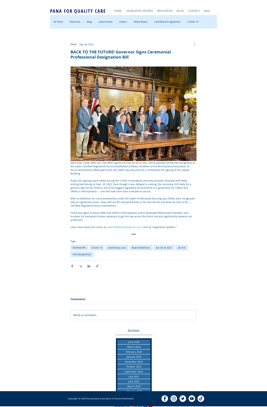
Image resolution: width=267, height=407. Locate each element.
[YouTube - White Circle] (192, 398)
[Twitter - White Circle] (182, 398)
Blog (89, 21)
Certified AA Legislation (167, 21)
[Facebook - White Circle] (164, 398)
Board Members (141, 247)
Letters (123, 21)
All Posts (58, 21)
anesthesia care (117, 247)
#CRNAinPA (79, 247)
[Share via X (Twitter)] (80, 266)
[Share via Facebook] (72, 266)
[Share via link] (97, 266)
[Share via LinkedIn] (88, 266)
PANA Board (140, 21)
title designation (82, 254)
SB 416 (181, 247)
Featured (75, 21)
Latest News (105, 21)
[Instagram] (173, 398)
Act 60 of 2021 (164, 247)
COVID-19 (192, 21)
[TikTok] (201, 398)
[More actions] (194, 44)
